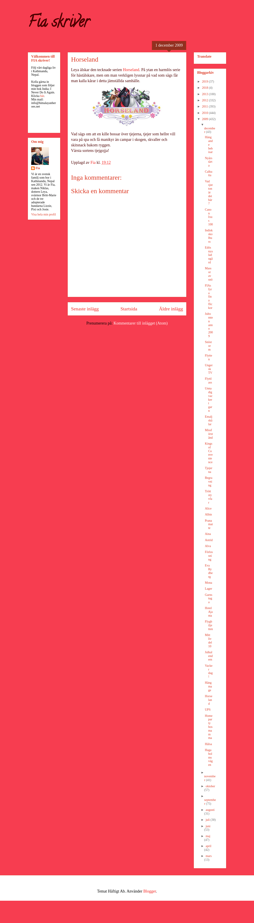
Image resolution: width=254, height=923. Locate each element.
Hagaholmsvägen (209, 757)
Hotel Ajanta (209, 611)
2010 (205, 113)
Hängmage (208, 686)
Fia (38, 168)
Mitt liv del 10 (208, 640)
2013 (205, 94)
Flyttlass (208, 380)
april (208, 846)
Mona (208, 582)
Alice (208, 508)
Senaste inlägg (85, 308)
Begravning (208, 481)
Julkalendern (209, 656)
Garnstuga (208, 598)
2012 (205, 100)
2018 (205, 87)
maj (208, 836)
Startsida (129, 308)
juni (208, 826)
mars (209, 856)
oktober (210, 786)
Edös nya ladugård (209, 255)
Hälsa (208, 744)
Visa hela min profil (43, 214)
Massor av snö (208, 274)
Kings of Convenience (209, 453)
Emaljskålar (208, 420)
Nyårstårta (208, 162)
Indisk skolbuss (209, 236)
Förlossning (209, 555)
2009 (205, 119)
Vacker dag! (209, 671)
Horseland (131, 70)
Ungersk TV (209, 369)
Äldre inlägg (171, 308)
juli (208, 819)
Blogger (149, 891)
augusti (210, 810)
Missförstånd (209, 433)
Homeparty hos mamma (208, 727)
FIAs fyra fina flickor (208, 297)
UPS (208, 709)
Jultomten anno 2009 (209, 325)
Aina (208, 534)
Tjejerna (208, 470)
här (42, 96)
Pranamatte (209, 524)
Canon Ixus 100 (209, 217)
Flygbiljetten (209, 625)
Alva (208, 546)
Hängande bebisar (209, 145)
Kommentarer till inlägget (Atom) (140, 323)
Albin (208, 514)
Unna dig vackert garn (208, 399)
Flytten (208, 357)
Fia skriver (58, 23)
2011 (205, 106)
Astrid (209, 540)
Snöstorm (208, 345)
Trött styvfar (208, 497)
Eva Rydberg (209, 571)
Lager (208, 588)
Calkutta (208, 173)
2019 (205, 81)
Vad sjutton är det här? (209, 192)
